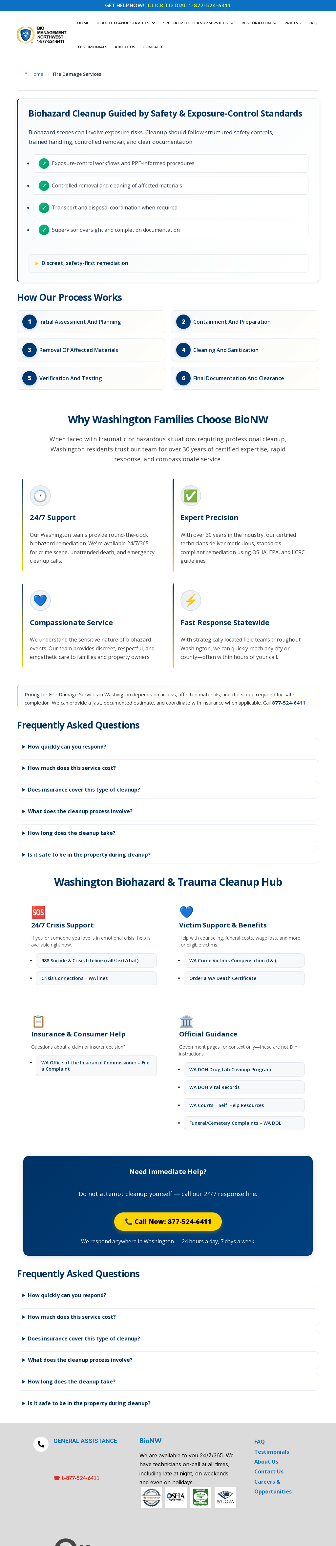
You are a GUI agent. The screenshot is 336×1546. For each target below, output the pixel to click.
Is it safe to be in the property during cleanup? (89, 855)
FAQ (312, 22)
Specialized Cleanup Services (195, 22)
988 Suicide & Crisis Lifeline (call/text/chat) (89, 961)
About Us (125, 46)
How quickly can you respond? (67, 747)
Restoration (256, 22)
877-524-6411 (288, 703)
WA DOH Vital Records (214, 1088)
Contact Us (269, 1472)
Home (83, 22)
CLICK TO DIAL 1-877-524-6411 (189, 5)
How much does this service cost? (72, 769)
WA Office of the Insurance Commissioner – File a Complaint (95, 1066)
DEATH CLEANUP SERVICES (122, 22)
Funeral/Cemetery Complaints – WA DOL (235, 1124)
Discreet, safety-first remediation (85, 263)
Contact (152, 46)
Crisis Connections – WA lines (74, 979)
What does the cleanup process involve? (80, 812)
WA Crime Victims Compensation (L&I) (232, 961)
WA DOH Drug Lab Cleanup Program (230, 1070)
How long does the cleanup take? (72, 833)
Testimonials (92, 46)
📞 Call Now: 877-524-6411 (168, 1221)
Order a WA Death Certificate (222, 979)
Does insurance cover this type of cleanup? (84, 790)
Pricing (292, 22)
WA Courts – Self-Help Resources (226, 1105)
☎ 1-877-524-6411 (76, 1478)
